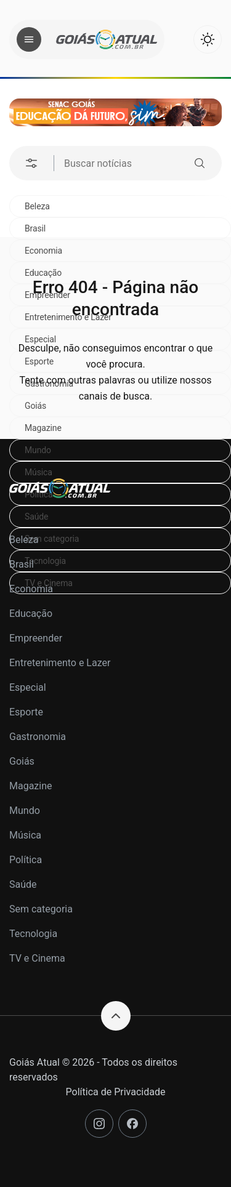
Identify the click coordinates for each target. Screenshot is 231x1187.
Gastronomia (37, 736)
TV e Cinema (37, 958)
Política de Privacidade (116, 1092)
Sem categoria (41, 909)
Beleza (37, 206)
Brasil (35, 228)
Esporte (26, 712)
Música (38, 472)
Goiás (21, 761)
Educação (30, 613)
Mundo (38, 450)
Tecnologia (33, 934)
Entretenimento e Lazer (59, 663)
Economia (31, 589)
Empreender (35, 638)
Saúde (23, 884)
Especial (27, 687)
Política (25, 860)
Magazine (43, 428)
